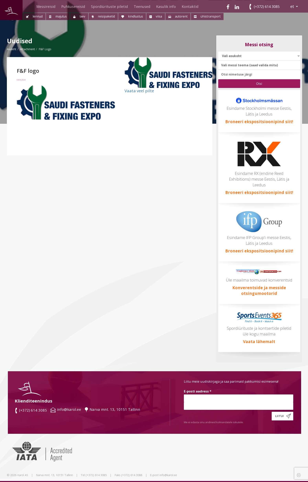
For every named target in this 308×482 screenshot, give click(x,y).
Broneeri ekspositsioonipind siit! (259, 121)
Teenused (142, 6)
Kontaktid (190, 6)
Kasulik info (166, 6)
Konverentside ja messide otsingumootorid (259, 290)
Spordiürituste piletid (109, 6)
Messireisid (45, 6)
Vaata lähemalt (259, 341)
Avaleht (11, 49)
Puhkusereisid (73, 6)
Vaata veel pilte (139, 90)
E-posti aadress (197, 391)
